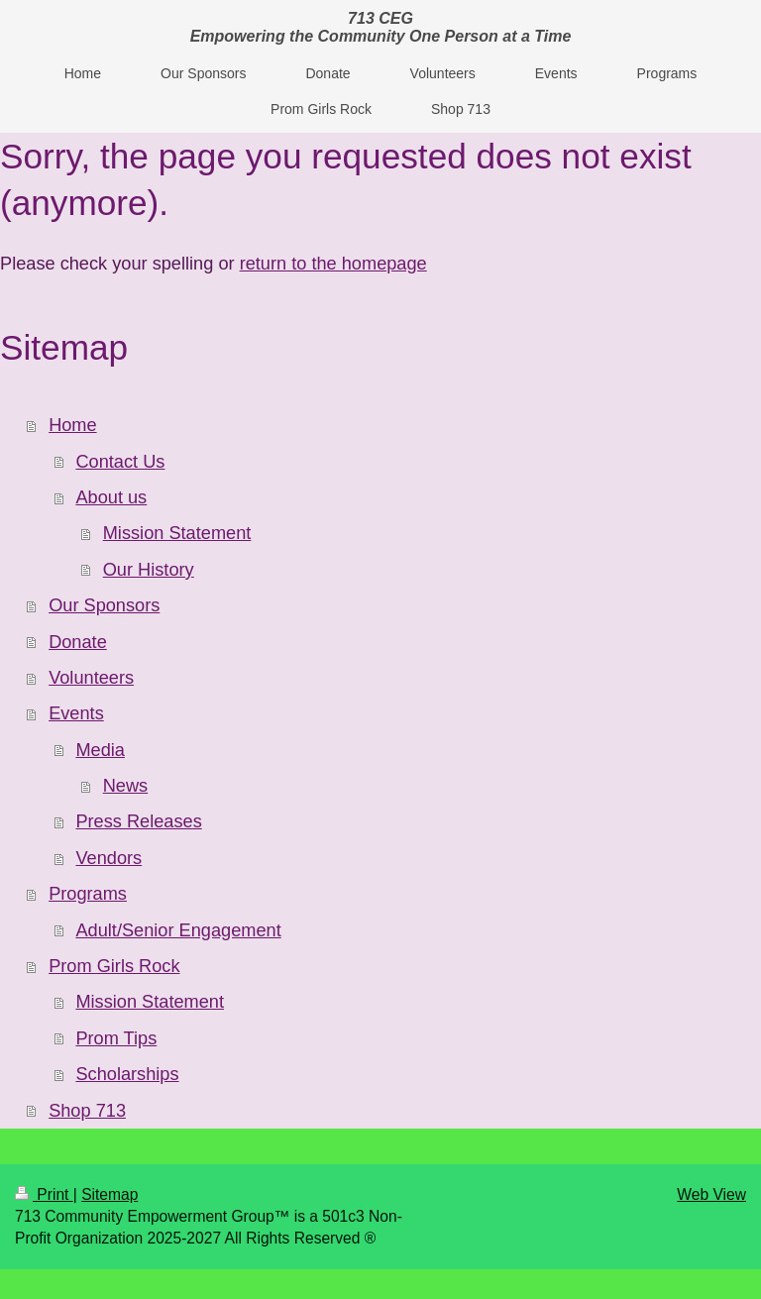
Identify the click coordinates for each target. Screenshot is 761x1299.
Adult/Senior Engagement (177, 930)
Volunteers (91, 678)
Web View (711, 1194)
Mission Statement (177, 533)
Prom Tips (116, 1038)
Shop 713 (87, 1111)
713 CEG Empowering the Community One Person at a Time (381, 27)
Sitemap (109, 1194)
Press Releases (138, 821)
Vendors (108, 858)
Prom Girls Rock (114, 966)
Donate (78, 642)
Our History (148, 570)
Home (73, 425)
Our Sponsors (104, 605)
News (125, 786)
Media (100, 750)
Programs (88, 894)
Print (44, 1194)
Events (76, 713)
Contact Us (119, 462)
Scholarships (126, 1074)
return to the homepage (333, 263)
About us (111, 497)
